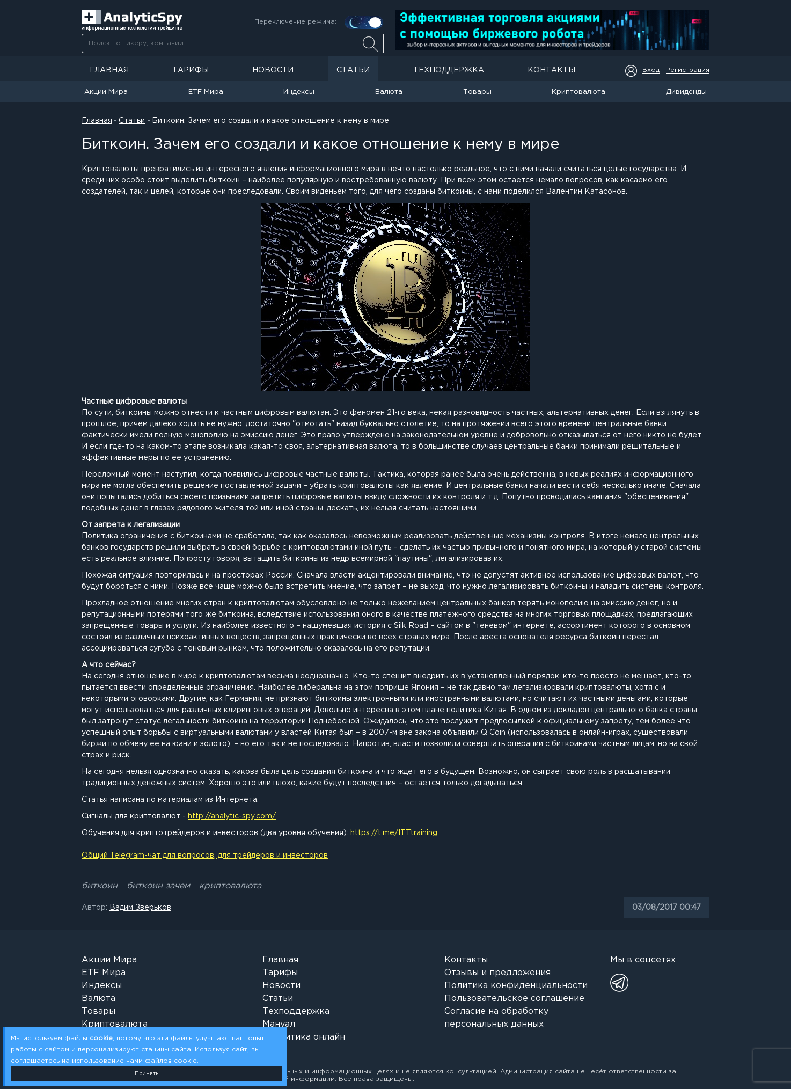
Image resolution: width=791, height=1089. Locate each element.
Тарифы (190, 70)
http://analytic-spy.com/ (232, 816)
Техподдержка (448, 70)
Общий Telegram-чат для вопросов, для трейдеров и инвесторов (205, 855)
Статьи (353, 70)
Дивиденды (686, 92)
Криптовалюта (578, 92)
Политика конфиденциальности (516, 986)
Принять (146, 1073)
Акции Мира (106, 92)
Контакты (551, 70)
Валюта (388, 92)
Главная (109, 70)
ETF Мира (205, 92)
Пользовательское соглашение (514, 999)
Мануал (278, 1024)
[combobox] (232, 43)
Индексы (298, 92)
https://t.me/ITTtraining (393, 833)
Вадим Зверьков (140, 907)
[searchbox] (233, 43)
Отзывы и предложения (497, 973)
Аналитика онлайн (303, 1037)
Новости (273, 70)
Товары (477, 92)
